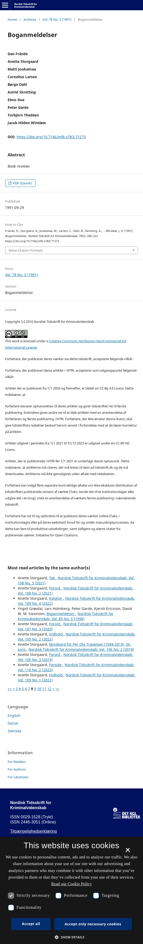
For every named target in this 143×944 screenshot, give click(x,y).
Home (12, 19)
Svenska (14, 730)
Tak (52, 577)
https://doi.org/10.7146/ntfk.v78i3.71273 (51, 136)
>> (57, 688)
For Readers (17, 761)
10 (39, 688)
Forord (55, 588)
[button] (71, 937)
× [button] (128, 851)
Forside (56, 664)
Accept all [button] (31, 923)
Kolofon (56, 598)
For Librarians (18, 777)
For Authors (17, 769)
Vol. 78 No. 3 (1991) (57, 19)
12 (49, 688)
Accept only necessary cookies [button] (93, 924)
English (14, 715)
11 (44, 688)
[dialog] (71, 890)
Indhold (56, 634)
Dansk (13, 723)
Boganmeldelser (61, 613)
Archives (29, 19)
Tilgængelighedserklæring (33, 831)
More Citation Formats (26, 250)
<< (10, 688)
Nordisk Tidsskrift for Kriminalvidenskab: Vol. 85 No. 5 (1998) (65, 616)
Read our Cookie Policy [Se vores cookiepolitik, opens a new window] (71, 884)
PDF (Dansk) (22, 183)
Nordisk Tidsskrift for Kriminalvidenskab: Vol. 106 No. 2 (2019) (81, 649)
